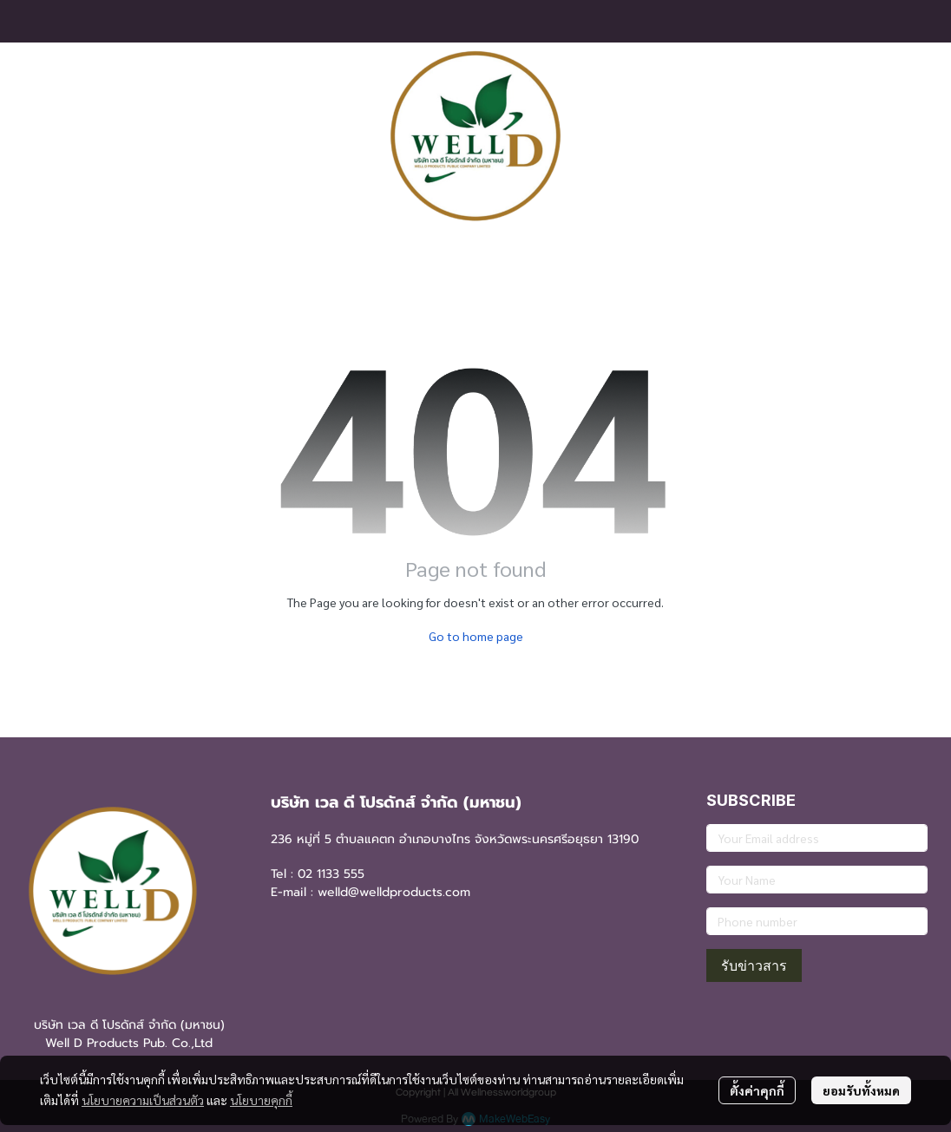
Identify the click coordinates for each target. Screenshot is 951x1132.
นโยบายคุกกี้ (261, 1100)
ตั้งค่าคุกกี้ (757, 1090)
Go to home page (476, 636)
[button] (913, 136)
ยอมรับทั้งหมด (861, 1090)
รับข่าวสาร (754, 965)
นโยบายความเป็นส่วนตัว (143, 1100)
